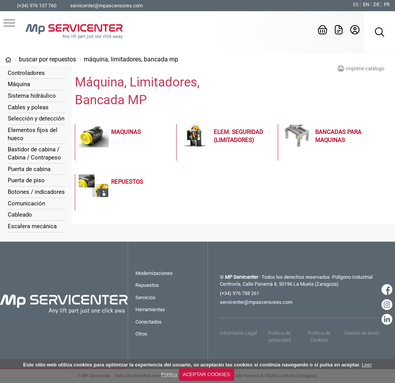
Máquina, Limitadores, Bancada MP (131, 59)
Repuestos (147, 285)
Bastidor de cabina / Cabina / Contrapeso (34, 153)
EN (366, 4)
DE (376, 4)
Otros (141, 334)
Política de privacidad (279, 336)
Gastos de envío (361, 333)
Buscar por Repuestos (47, 59)
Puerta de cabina (29, 169)
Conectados (148, 322)
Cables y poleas (28, 107)
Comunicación (26, 203)
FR (387, 4)
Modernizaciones (154, 273)
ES (356, 4)
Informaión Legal (238, 333)
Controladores (26, 72)
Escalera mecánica (32, 226)
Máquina (19, 84)
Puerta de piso (26, 180)
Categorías (8, 60)
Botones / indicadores (36, 191)
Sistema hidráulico (32, 95)
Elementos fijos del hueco (32, 134)
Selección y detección (36, 118)
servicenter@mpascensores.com (106, 5)
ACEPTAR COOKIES (206, 374)
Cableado (20, 214)
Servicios (145, 297)
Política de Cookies (319, 336)
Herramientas (150, 309)
